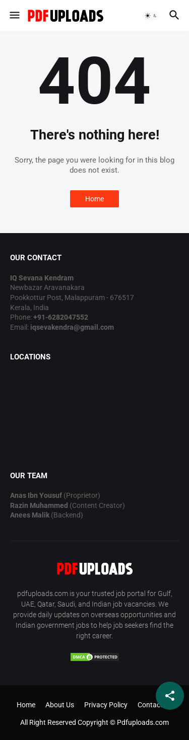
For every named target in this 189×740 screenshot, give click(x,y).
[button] (14, 15)
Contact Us (155, 705)
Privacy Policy (106, 705)
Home (94, 199)
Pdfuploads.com (143, 722)
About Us (59, 705)
